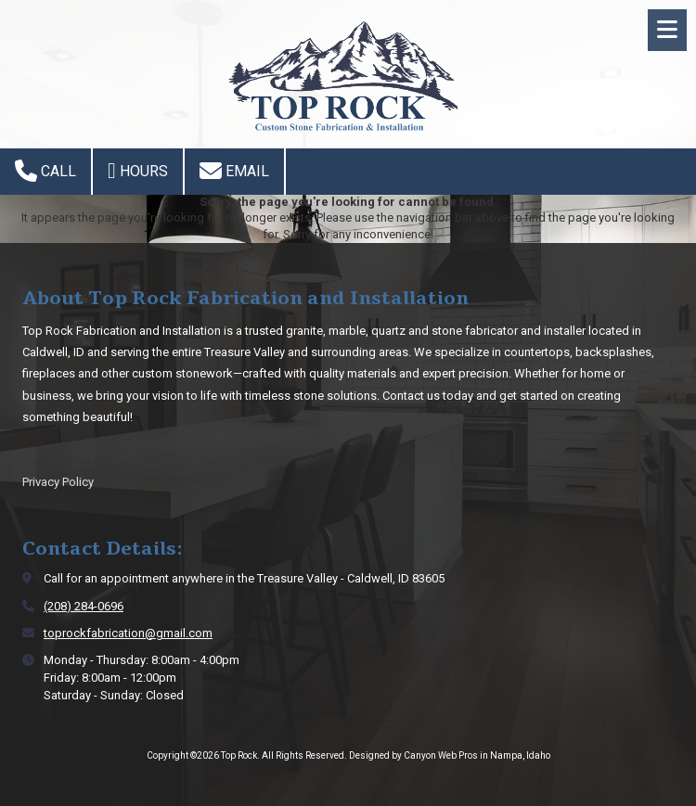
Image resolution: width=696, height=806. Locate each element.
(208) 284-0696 (83, 606)
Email (234, 171)
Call (45, 171)
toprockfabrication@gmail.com (128, 633)
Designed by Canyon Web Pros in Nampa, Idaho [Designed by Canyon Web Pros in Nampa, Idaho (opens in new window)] (449, 755)
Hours (138, 171)
